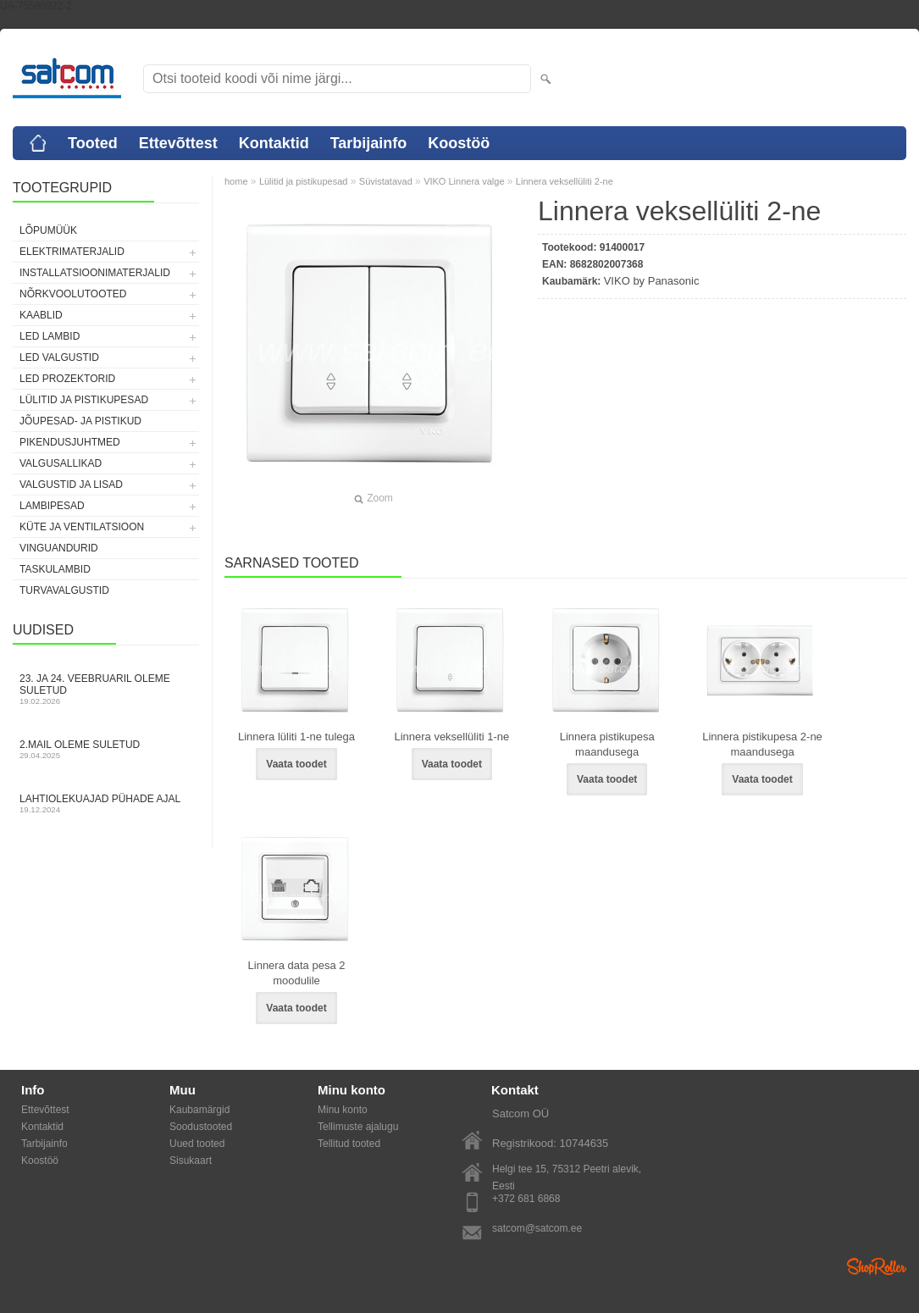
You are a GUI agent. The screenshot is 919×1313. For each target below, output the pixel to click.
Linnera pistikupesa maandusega (607, 744)
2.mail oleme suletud (105, 749)
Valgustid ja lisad (71, 484)
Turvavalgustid (64, 590)
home (236, 181)
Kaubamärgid (199, 1110)
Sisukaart (190, 1160)
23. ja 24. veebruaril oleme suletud (105, 689)
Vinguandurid (58, 548)
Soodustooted (200, 1127)
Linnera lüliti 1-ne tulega (296, 736)
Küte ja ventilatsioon (81, 527)
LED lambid (49, 336)
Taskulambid (55, 569)
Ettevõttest (178, 143)
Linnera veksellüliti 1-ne (451, 736)
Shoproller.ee (876, 1266)
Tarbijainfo (368, 143)
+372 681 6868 (526, 1199)
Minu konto (343, 1110)
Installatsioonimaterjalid (94, 273)
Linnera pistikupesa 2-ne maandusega (762, 744)
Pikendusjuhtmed (69, 442)
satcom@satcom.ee (537, 1228)
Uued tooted (196, 1144)
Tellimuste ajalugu (358, 1127)
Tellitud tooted (349, 1144)
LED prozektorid (67, 379)
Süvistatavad (385, 181)
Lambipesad (52, 506)
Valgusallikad (60, 463)
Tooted (93, 143)
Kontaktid (274, 143)
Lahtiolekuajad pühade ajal (105, 803)
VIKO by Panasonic (652, 280)
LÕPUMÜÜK (48, 230)
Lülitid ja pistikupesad (83, 400)
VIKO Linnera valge (464, 181)
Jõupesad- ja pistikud (80, 421)
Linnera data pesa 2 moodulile (297, 973)
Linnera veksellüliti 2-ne (564, 181)
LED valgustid (59, 357)
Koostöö (459, 143)
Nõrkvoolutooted (72, 294)
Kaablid (41, 315)
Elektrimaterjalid (72, 252)
